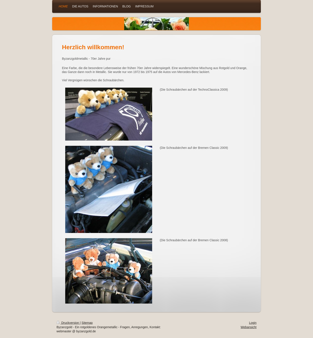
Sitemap (87, 322)
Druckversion (68, 322)
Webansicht (248, 327)
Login (252, 322)
